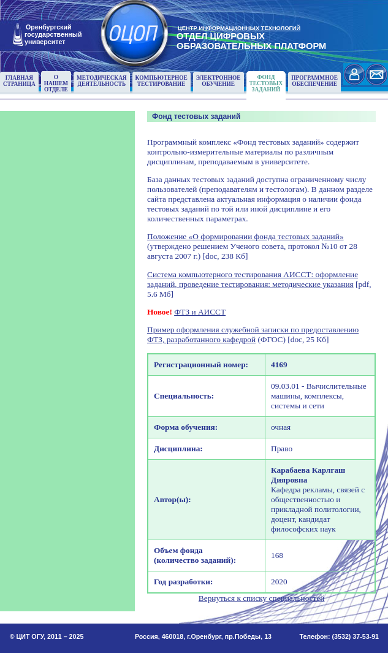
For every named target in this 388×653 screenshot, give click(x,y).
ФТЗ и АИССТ (200, 311)
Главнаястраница (19, 81)
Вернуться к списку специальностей (262, 598)
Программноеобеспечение (314, 81)
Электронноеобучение (218, 81)
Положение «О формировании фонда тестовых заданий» (245, 236)
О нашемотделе (56, 83)
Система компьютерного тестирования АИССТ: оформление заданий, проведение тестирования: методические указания (252, 279)
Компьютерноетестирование (161, 81)
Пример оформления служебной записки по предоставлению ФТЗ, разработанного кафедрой (253, 334)
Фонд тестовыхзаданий (266, 83)
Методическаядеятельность (102, 81)
